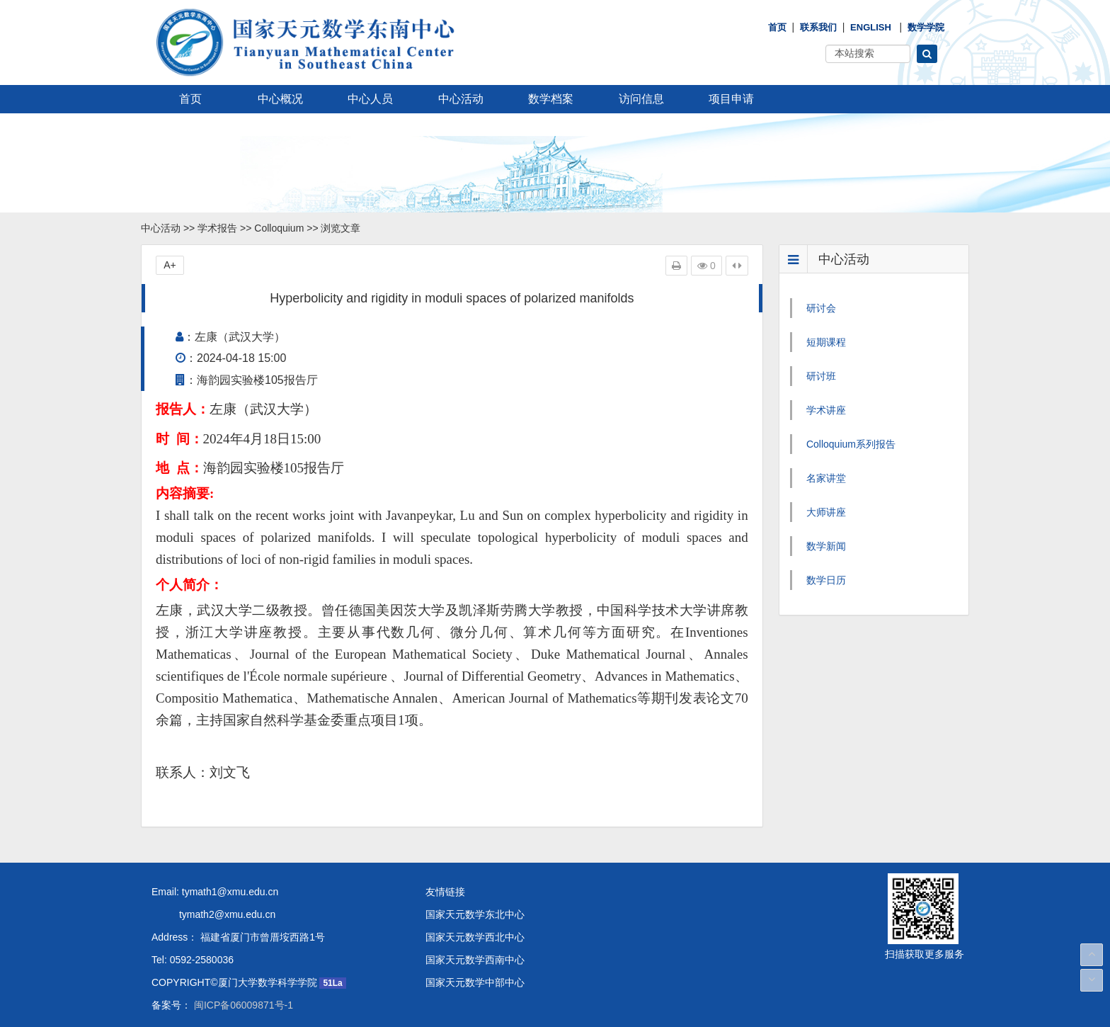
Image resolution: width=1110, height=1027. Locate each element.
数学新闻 (826, 546)
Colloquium (279, 228)
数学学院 (926, 27)
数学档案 (550, 99)
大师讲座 (826, 512)
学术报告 (217, 228)
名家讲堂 (826, 478)
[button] (927, 54)
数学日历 (826, 580)
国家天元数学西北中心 (475, 937)
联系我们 (818, 27)
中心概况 (280, 99)
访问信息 (641, 99)
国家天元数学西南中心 (475, 959)
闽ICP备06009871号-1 (242, 1005)
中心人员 (370, 99)
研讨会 (821, 308)
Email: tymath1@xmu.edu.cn (214, 891)
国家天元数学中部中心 (475, 982)
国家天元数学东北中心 (475, 914)
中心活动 (461, 99)
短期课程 (826, 342)
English (870, 27)
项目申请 (731, 99)
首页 (777, 27)
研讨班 (821, 376)
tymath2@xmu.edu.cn (213, 914)
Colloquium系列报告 (851, 444)
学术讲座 (826, 410)
